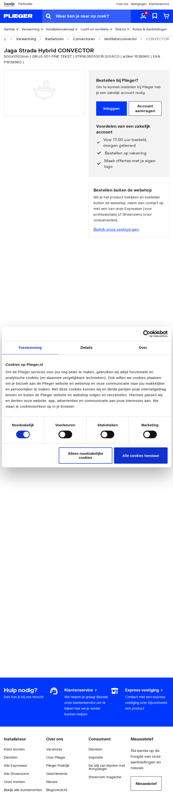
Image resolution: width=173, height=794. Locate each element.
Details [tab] (87, 347)
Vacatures (54, 749)
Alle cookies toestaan (141, 456)
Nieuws (51, 782)
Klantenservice (159, 4)
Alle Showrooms (16, 774)
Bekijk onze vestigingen (116, 229)
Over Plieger (55, 757)
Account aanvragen (145, 108)
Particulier (25, 4)
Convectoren (84, 39)
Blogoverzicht (56, 790)
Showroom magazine (105, 777)
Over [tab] (143, 347)
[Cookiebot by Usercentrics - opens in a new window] (146, 333)
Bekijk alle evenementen (23, 790)
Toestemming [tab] (30, 347)
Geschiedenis (56, 774)
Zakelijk (9, 4)
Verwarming (26, 39)
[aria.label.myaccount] (143, 16)
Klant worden (14, 749)
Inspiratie (96, 757)
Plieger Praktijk (57, 765)
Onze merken (14, 782)
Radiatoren (54, 39)
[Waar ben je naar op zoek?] (93, 16)
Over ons (122, 4)
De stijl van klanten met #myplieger (107, 767)
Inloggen (111, 108)
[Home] (5, 39)
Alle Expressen (15, 765)
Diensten (10, 757)
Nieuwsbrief (146, 783)
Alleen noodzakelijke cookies (85, 455)
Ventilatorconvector (120, 39)
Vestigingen (138, 4)
